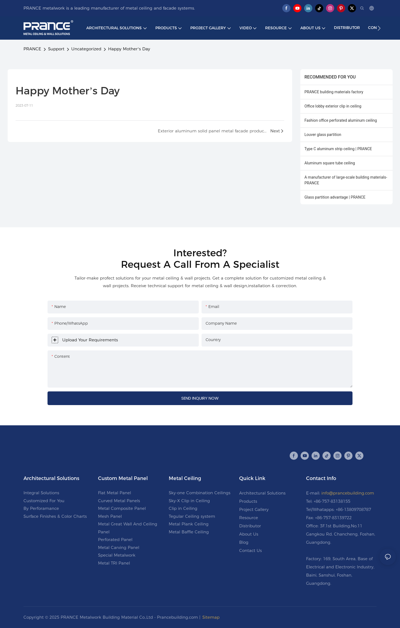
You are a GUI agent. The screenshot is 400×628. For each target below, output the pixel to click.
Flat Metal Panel (114, 492)
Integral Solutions (41, 492)
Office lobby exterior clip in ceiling (332, 106)
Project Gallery (254, 509)
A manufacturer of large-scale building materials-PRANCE (345, 180)
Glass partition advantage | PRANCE (334, 197)
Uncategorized (86, 48)
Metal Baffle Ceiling (189, 531)
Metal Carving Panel (118, 547)
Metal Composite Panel (122, 508)
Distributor (250, 525)
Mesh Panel (110, 516)
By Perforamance (41, 508)
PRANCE (32, 48)
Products (248, 501)
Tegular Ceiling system (192, 516)
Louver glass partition (322, 134)
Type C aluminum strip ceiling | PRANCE (338, 149)
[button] (379, 28)
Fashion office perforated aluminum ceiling (340, 120)
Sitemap (211, 617)
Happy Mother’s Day (129, 48)
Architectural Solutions (262, 493)
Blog (243, 542)
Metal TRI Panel (114, 563)
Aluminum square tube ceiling (329, 163)
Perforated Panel (115, 539)
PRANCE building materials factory (333, 92)
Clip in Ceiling (183, 508)
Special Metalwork (116, 555)
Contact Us (250, 550)
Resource (248, 517)
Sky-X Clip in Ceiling (189, 500)
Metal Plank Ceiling (189, 524)
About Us (248, 534)
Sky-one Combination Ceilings (199, 492)
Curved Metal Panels (119, 500)
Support (56, 48)
